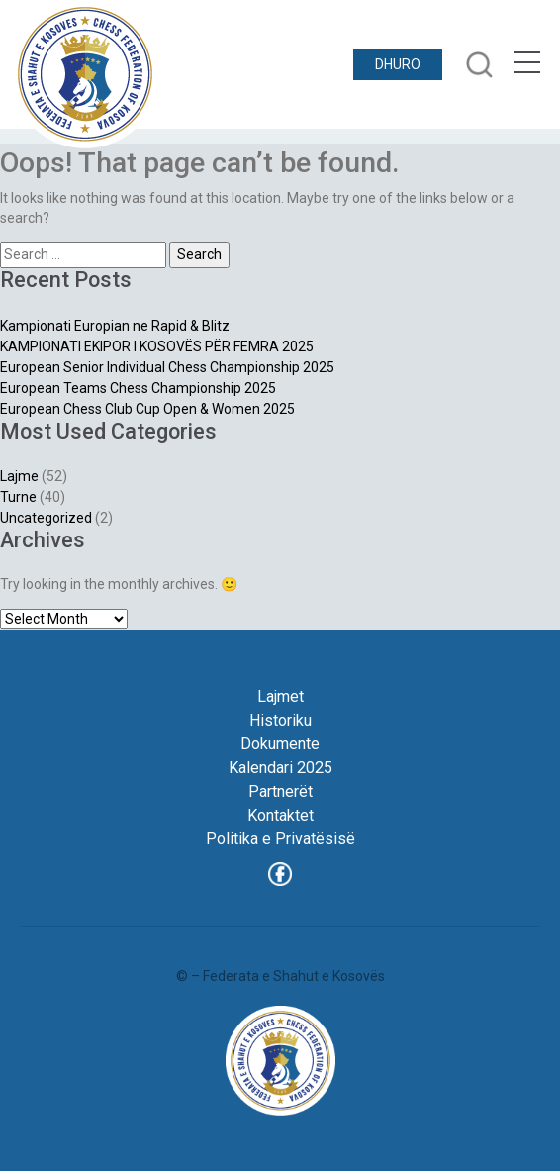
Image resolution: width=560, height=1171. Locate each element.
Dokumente (280, 743)
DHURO (397, 64)
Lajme (19, 476)
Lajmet (280, 696)
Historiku (280, 720)
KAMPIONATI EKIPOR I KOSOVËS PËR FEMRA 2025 (157, 346)
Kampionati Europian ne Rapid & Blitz (115, 326)
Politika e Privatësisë (280, 838)
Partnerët (280, 791)
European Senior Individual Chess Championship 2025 (167, 367)
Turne (18, 497)
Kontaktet (280, 815)
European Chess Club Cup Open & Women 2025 (147, 409)
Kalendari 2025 (280, 767)
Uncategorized (46, 518)
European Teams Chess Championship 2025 (138, 388)
